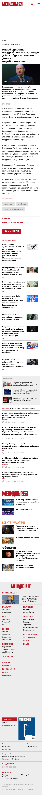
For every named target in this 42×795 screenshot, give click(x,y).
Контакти (6, 675)
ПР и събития (28, 612)
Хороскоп (27, 624)
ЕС (3, 624)
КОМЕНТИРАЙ (11, 231)
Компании (6, 634)
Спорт (26, 641)
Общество (6, 612)
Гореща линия (8, 669)
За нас (4, 744)
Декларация (6, 749)
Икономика (6, 639)
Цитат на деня (29, 630)
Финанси (5, 631)
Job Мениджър (7, 652)
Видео (26, 644)
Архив (5, 672)
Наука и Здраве (30, 634)
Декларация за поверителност (13, 756)
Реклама (26, 609)
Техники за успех (8, 649)
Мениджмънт (8, 644)
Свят (4, 40)
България (6, 607)
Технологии (7, 656)
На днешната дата (30, 627)
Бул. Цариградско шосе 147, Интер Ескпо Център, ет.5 (20, 775)
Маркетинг (28, 607)
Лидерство (6, 646)
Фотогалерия (28, 619)
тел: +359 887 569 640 (10, 779)
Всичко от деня (9, 593)
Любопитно (28, 616)
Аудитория (6, 746)
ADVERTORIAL (7, 378)
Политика (6, 609)
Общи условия (7, 754)
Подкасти (7, 666)
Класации (26, 622)
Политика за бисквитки (10, 759)
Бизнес (5, 629)
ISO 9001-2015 (32, 746)
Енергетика (6, 637)
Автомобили (29, 637)
